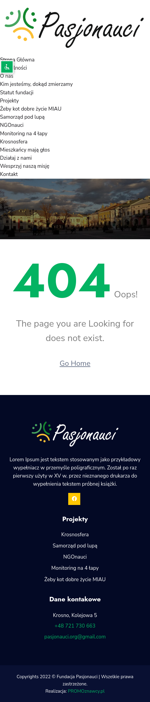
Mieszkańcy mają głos (25, 149)
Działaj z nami (16, 158)
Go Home (75, 363)
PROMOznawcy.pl (86, 691)
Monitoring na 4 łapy (23, 133)
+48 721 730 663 (75, 625)
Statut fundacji (17, 92)
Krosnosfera (13, 141)
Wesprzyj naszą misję (24, 166)
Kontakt (9, 174)
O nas (6, 76)
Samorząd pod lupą (22, 117)
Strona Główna (17, 59)
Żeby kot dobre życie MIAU (31, 108)
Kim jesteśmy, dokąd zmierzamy (36, 84)
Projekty (9, 100)
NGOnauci (12, 125)
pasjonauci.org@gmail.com (75, 636)
